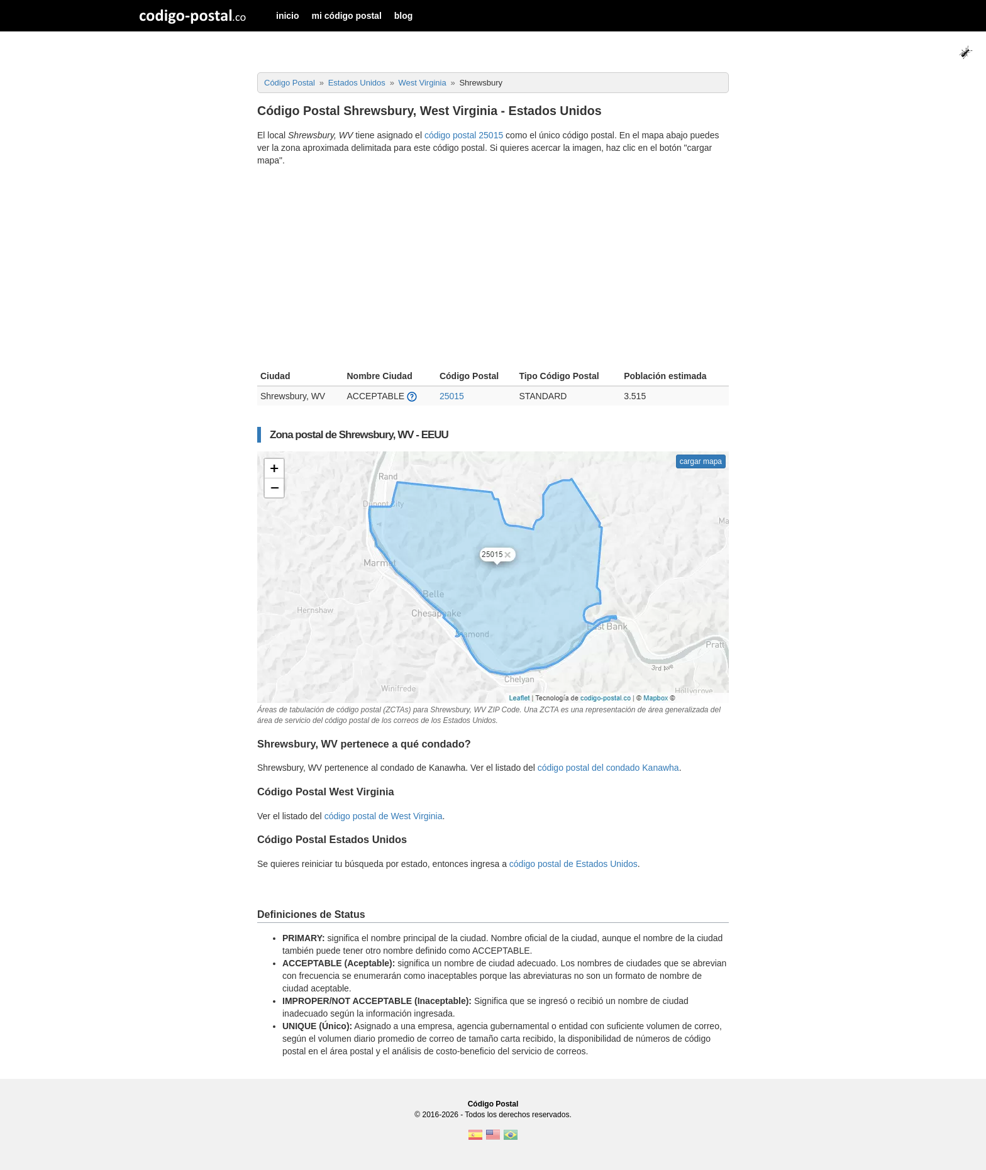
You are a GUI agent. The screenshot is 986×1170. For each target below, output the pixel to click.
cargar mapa (701, 461)
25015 (452, 396)
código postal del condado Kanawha (608, 768)
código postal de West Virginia (383, 816)
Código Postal (493, 1104)
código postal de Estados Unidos (573, 864)
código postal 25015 (463, 135)
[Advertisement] (493, 270)
